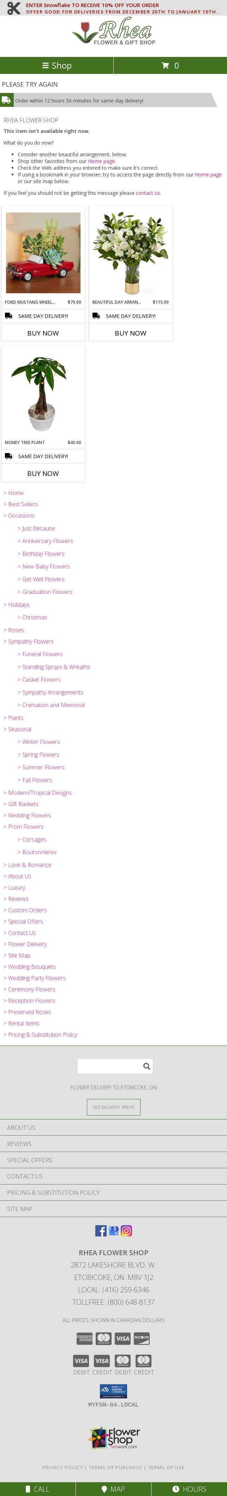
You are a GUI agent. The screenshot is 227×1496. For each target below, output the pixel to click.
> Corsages (32, 839)
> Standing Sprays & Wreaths (54, 667)
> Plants (14, 718)
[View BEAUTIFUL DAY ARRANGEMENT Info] (131, 252)
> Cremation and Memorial (51, 705)
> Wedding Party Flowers (35, 978)
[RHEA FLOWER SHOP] (113, 46)
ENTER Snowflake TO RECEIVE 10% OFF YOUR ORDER (122, 5)
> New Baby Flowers (44, 566)
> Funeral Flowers (40, 654)
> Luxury (14, 887)
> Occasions (19, 515)
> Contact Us (20, 933)
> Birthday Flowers (41, 554)
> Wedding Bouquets (30, 967)
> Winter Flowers (39, 742)
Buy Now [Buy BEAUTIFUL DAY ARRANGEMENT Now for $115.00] (131, 333)
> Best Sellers (21, 504)
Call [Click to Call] (37, 1489)
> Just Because (36, 528)
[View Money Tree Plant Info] (43, 393)
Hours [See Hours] (189, 1489)
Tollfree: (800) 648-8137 (113, 1302)
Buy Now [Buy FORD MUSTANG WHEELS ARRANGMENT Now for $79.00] (43, 333)
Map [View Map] (113, 1489)
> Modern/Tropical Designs (38, 793)
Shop (57, 65)
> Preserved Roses (27, 1012)
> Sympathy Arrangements (50, 692)
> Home (14, 493)
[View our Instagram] (126, 1234)
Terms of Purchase (115, 1467)
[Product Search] (115, 1066)
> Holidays (17, 605)
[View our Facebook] (101, 1234)
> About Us (17, 876)
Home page (101, 161)
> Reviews (16, 899)
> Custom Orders (25, 910)
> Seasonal (17, 729)
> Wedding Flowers (27, 815)
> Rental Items (22, 1023)
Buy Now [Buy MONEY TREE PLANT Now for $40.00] (43, 473)
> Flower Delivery (25, 944)
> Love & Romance (28, 865)
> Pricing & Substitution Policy (40, 1034)
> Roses (14, 630)
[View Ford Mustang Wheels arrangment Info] (43, 252)
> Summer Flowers (41, 767)
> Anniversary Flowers (45, 541)
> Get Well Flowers (41, 579)
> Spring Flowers (38, 754)
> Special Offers (23, 921)
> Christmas (32, 617)
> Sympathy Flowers (29, 641)
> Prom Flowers (23, 827)
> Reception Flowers (29, 1001)
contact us (148, 193)
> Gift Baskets (21, 804)
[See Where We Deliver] (114, 1107)
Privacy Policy (62, 1467)
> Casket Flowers (39, 679)
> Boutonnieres (37, 852)
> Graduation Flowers (45, 592)
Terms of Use (166, 1467)
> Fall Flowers (35, 780)
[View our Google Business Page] (113, 1234)
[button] (113, 1391)
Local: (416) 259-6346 (113, 1289)
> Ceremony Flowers (29, 989)
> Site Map (17, 955)
